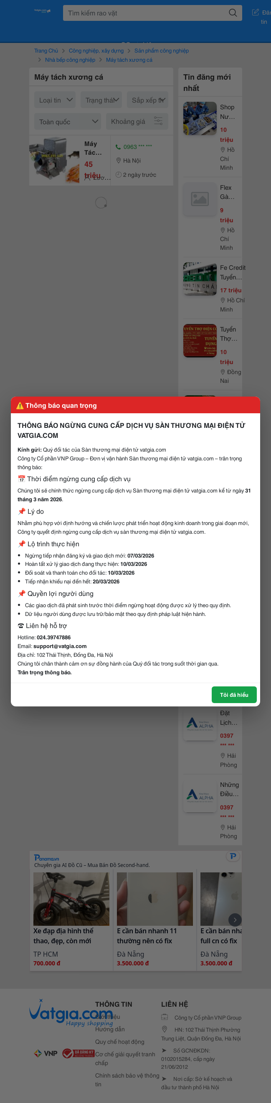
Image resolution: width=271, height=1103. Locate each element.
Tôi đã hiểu (234, 694)
